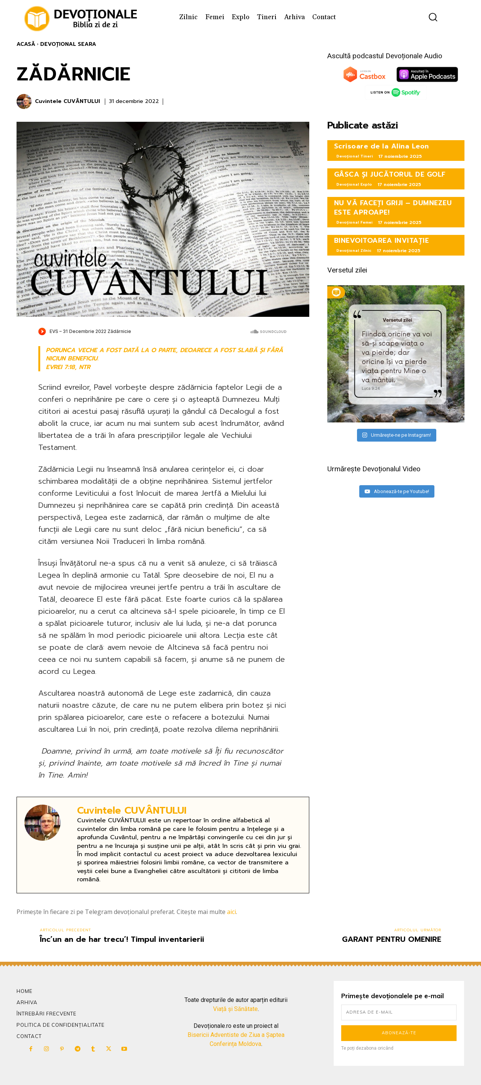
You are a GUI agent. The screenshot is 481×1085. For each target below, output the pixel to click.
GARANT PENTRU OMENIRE (391, 939)
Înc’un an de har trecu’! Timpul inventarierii (122, 939)
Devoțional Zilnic (353, 250)
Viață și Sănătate (235, 1008)
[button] (433, 17)
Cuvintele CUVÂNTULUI (67, 101)
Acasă (26, 44)
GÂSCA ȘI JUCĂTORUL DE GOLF (390, 174)
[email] (399, 1012)
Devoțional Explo (354, 184)
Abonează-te (399, 1032)
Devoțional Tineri (354, 156)
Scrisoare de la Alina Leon (381, 146)
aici (231, 912)
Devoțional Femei (354, 222)
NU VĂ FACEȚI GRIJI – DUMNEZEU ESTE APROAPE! (393, 208)
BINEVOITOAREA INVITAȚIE (381, 240)
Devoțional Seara (68, 44)
